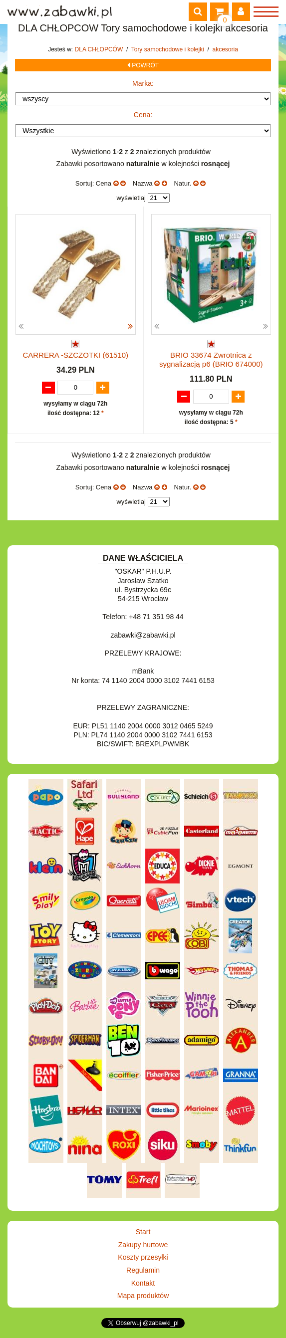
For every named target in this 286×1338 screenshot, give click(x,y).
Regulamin (143, 1270)
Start (143, 1232)
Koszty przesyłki (143, 1257)
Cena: (143, 115)
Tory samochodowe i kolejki (168, 49)
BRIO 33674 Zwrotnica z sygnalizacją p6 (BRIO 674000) (211, 359)
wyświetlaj (131, 198)
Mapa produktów (143, 1296)
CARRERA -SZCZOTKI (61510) (75, 355)
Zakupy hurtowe (143, 1245)
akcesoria (225, 49)
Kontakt (143, 1283)
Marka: (143, 83)
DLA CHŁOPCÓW (100, 49)
